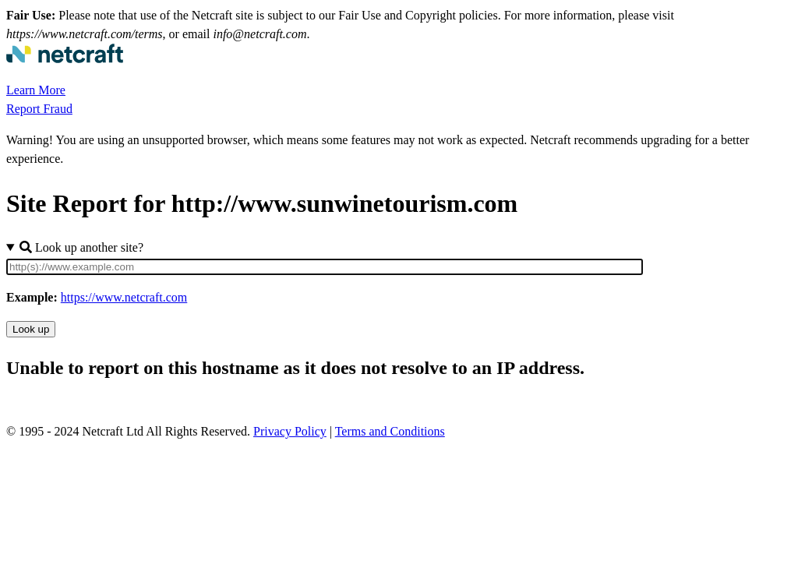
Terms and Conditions (390, 431)
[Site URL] (324, 267)
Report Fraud (39, 108)
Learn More (35, 90)
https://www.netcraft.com (124, 297)
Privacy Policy (290, 431)
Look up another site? (81, 247)
